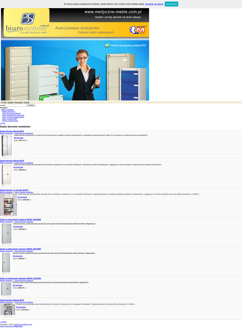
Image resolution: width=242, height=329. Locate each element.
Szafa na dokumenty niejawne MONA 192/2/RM (20, 220)
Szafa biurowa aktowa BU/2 (12, 300)
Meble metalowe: (7, 109)
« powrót (3, 322)
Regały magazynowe (10, 121)
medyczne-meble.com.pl (23, 324)
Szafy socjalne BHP (9, 119)
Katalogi (11, 102)
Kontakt (26, 102)
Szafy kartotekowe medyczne (13, 115)
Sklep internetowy (11, 326)
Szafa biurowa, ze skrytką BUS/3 (14, 190)
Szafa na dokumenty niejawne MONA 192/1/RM (20, 249)
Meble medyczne (8, 111)
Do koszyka (18, 138)
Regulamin (19, 102)
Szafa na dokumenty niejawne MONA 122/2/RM (20, 278)
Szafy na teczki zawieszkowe (13, 117)
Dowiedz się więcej (154, 4)
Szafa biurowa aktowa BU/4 (12, 161)
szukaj (2, 105)
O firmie (4, 102)
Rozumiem (171, 4)
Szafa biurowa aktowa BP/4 (12, 131)
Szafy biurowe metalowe (11, 113)
